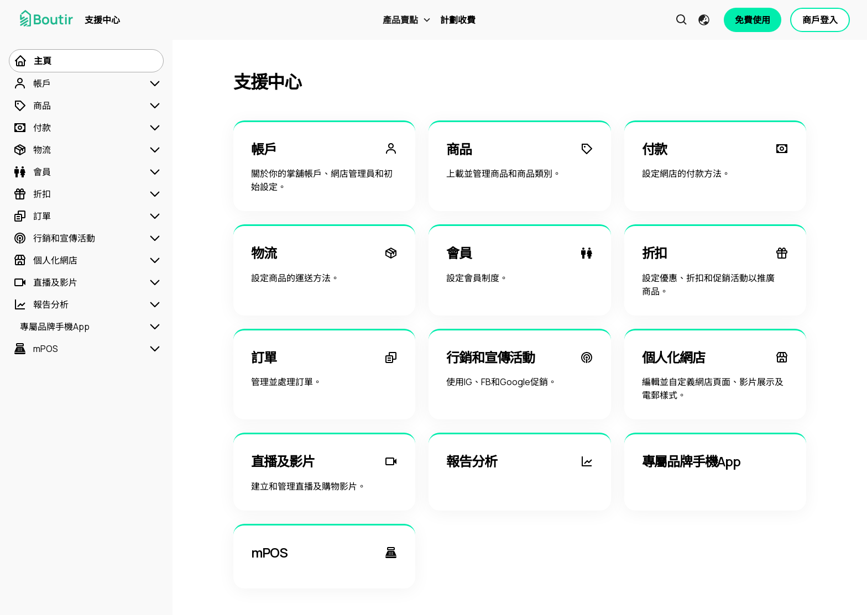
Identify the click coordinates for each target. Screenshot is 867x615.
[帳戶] (32, 83)
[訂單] (32, 216)
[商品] (32, 105)
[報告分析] (41, 304)
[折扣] (32, 194)
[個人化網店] (45, 260)
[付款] (32, 128)
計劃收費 (458, 20)
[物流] (32, 150)
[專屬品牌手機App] (51, 327)
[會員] (32, 172)
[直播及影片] (45, 282)
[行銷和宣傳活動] (54, 238)
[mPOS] (35, 349)
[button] (407, 20)
